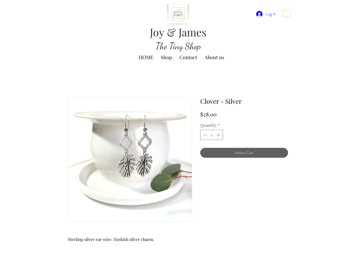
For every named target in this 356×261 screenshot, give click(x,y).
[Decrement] (204, 135)
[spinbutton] (211, 135)
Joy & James (178, 32)
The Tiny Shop (178, 46)
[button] (286, 12)
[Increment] (218, 135)
